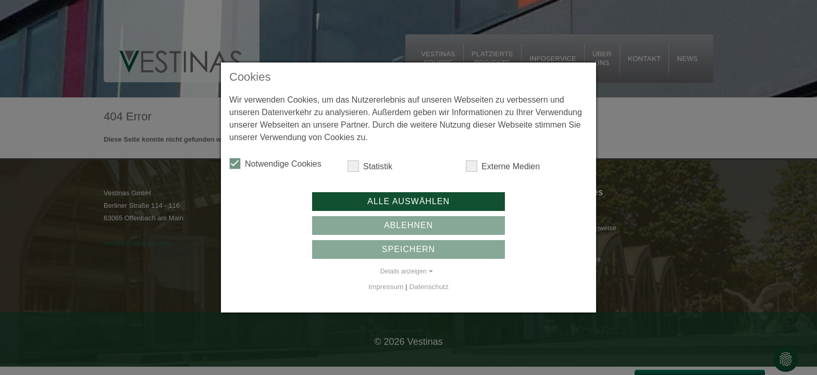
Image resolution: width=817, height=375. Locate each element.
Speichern (408, 249)
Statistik (370, 166)
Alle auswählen (408, 201)
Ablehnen (408, 225)
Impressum (385, 287)
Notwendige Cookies (275, 163)
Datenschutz (429, 287)
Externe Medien (503, 166)
